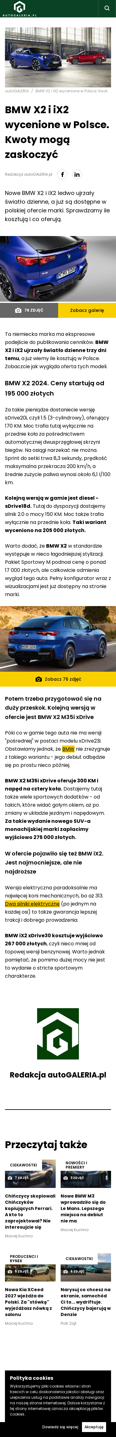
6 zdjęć (73, 1271)
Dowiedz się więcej (60, 1427)
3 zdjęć (73, 1177)
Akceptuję (94, 1427)
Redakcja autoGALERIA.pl (58, 1075)
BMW (68, 749)
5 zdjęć (18, 1271)
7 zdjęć (18, 1177)
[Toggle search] (107, 8)
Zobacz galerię (87, 310)
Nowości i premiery (76, 1165)
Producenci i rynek (24, 1258)
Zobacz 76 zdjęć (58, 679)
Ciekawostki (23, 1165)
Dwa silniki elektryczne (32, 903)
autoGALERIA (17, 91)
